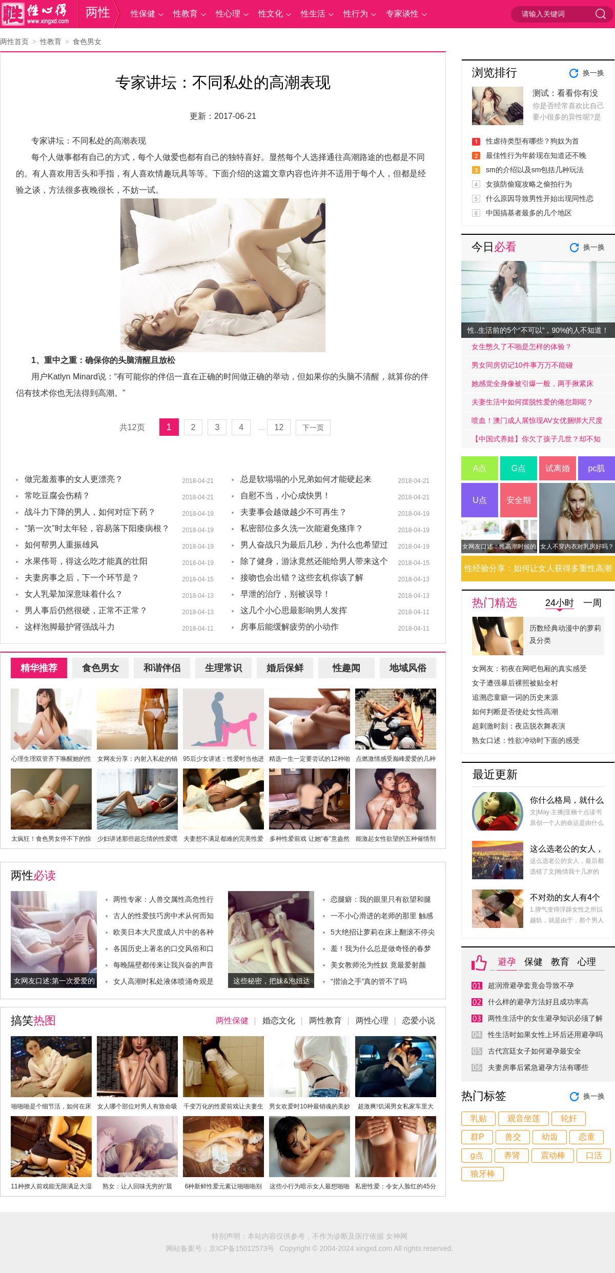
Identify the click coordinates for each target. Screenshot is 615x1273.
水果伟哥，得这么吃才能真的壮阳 (86, 561)
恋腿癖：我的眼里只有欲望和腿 (381, 899)
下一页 (313, 427)
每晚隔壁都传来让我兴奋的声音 (163, 965)
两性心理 (372, 1020)
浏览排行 (494, 72)
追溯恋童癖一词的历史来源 (515, 697)
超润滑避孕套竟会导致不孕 (531, 985)
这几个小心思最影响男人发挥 (293, 610)
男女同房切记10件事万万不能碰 (522, 365)
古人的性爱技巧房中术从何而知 (163, 916)
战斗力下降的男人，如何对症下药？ (90, 512)
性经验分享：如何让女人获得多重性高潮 (538, 568)
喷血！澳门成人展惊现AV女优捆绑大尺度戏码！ (537, 423)
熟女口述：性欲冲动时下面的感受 (526, 740)
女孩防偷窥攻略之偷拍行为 (529, 184)
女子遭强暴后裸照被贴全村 (515, 683)
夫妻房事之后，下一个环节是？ (82, 577)
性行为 (355, 13)
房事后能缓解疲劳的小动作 (289, 626)
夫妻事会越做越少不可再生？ (293, 512)
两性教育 (325, 1020)
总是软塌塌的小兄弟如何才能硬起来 (306, 479)
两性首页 (14, 41)
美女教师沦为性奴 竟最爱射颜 (378, 965)
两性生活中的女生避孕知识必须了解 (545, 1018)
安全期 (518, 500)
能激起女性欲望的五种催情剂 (396, 838)
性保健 (143, 13)
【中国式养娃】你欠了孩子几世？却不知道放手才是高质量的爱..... (536, 441)
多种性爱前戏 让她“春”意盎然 (309, 838)
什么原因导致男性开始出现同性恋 (539, 198)
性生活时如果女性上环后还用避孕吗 (545, 1034)
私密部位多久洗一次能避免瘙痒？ (301, 528)
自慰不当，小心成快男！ (285, 495)
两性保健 (232, 1020)
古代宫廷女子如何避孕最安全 (534, 1051)
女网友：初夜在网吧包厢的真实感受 (529, 668)
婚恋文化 (278, 1020)
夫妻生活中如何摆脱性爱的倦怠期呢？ (532, 402)
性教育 (185, 13)
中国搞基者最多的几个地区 (529, 213)
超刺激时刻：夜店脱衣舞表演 (518, 726)
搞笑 (33, 1020)
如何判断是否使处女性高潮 (515, 712)
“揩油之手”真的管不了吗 (369, 981)
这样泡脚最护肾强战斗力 (70, 626)
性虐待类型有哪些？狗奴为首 (532, 141)
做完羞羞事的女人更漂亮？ (74, 479)
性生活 (313, 13)
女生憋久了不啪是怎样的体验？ (521, 346)
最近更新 (495, 774)
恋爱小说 (418, 1020)
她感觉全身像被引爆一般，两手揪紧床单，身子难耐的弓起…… (532, 386)
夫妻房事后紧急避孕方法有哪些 (538, 1067)
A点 (480, 468)
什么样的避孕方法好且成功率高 (538, 1002)
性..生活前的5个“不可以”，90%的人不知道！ (538, 330)
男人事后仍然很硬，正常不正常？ (86, 610)
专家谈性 (402, 13)
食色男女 (87, 41)
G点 (518, 468)
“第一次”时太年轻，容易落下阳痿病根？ (97, 528)
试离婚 (557, 468)
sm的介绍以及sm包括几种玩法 (535, 170)
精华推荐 (38, 668)
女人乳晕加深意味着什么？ (74, 594)
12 (278, 427)
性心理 (228, 13)
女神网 (396, 1236)
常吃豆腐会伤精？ (57, 495)
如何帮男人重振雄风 (61, 544)
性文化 (270, 13)
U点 (480, 500)
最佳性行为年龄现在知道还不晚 (536, 155)
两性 (98, 12)
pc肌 (596, 468)
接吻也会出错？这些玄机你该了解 (301, 577)
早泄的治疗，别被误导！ (285, 594)
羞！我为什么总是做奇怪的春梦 (381, 948)
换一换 (593, 73)
